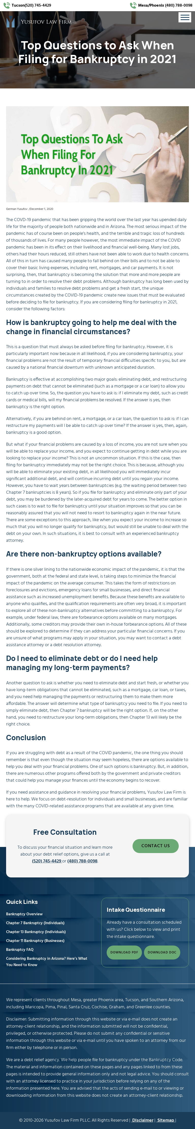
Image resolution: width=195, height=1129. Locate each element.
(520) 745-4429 (31, 5)
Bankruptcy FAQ (20, 950)
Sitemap (165, 1120)
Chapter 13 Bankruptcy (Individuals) (36, 932)
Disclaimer (142, 1120)
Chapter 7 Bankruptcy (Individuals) (35, 923)
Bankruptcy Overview (24, 914)
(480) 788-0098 (164, 5)
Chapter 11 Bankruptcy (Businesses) (35, 941)
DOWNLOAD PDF (124, 952)
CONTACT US (155, 846)
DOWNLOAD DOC (162, 952)
